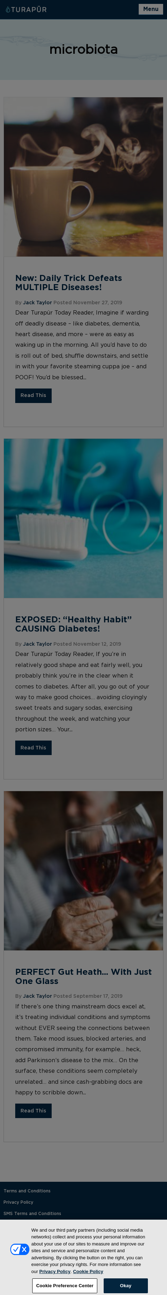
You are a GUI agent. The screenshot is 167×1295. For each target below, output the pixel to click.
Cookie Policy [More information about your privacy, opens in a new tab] (88, 1273)
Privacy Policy (54, 1273)
